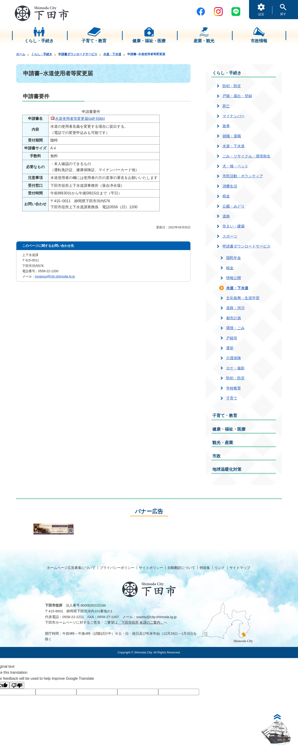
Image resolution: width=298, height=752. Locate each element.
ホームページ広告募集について (71, 568)
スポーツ (229, 236)
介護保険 (233, 358)
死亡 (226, 106)
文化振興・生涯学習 (242, 298)
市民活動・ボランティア (242, 176)
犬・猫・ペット (235, 166)
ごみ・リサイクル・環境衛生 (246, 156)
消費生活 (229, 186)
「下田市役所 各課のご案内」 (141, 622)
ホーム (20, 54)
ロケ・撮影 (235, 368)
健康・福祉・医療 (229, 429)
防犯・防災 (231, 86)
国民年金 (233, 258)
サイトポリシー (151, 568)
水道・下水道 (112, 54)
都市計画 (233, 318)
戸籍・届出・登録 (237, 96)
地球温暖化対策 (226, 469)
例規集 (205, 568)
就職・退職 (231, 136)
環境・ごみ (235, 328)
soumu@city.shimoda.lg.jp (156, 617)
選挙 (230, 348)
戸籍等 (231, 338)
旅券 (226, 126)
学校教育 (233, 388)
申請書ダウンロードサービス (77, 54)
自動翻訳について (181, 568)
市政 (216, 456)
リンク (219, 568)
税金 (226, 196)
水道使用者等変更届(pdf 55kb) (80, 119)
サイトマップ (239, 568)
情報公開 (233, 278)
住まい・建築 (233, 226)
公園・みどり (233, 206)
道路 (226, 216)
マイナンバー (233, 116)
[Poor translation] (16, 685)
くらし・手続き (41, 54)
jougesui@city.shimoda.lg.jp (55, 276)
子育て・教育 (224, 415)
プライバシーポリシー (117, 568)
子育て (231, 398)
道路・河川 (235, 308)
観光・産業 (222, 442)
